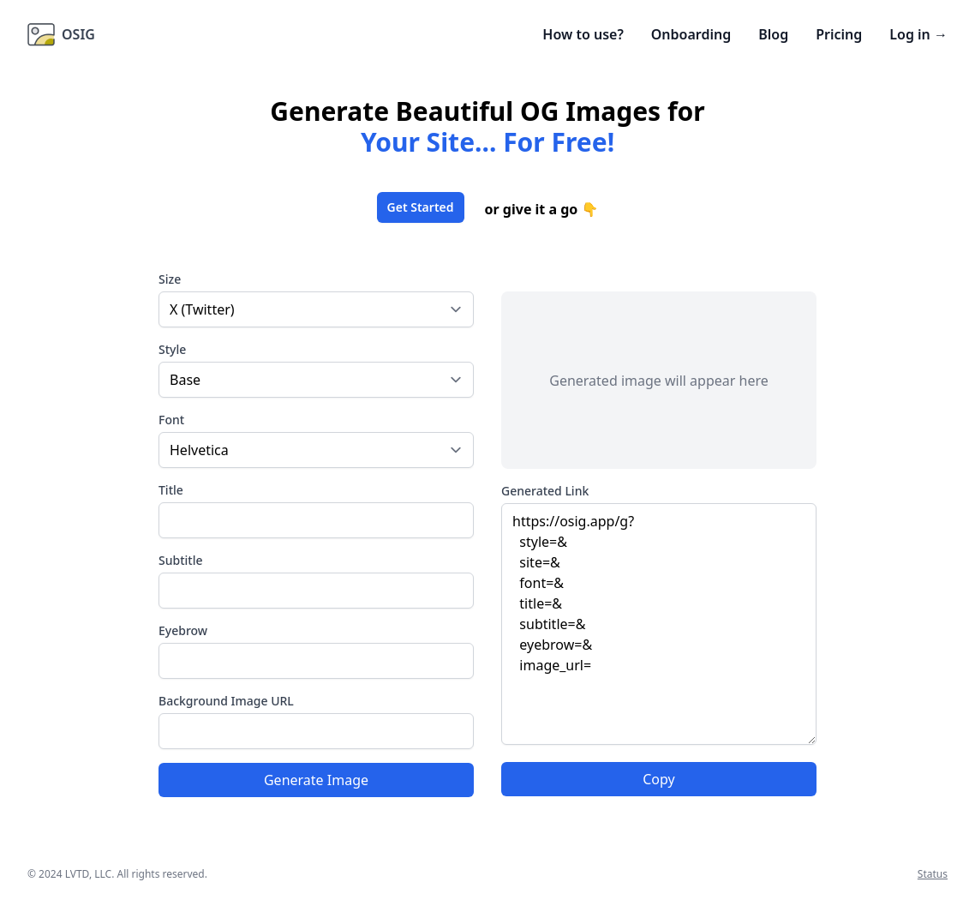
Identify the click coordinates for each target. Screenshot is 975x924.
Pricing (839, 34)
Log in (918, 34)
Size (170, 279)
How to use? (582, 34)
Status (933, 874)
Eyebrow (183, 630)
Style (172, 349)
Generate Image (316, 780)
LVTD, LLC (88, 874)
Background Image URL (226, 701)
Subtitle (180, 560)
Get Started (420, 207)
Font (171, 419)
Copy (658, 779)
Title (171, 490)
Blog (773, 34)
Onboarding (691, 34)
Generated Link (545, 491)
